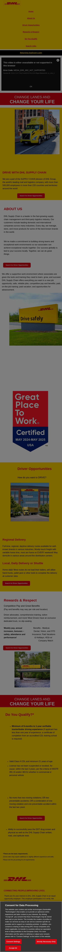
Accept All (13, 948)
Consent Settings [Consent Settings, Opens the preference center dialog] (13, 942)
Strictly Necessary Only (46, 942)
